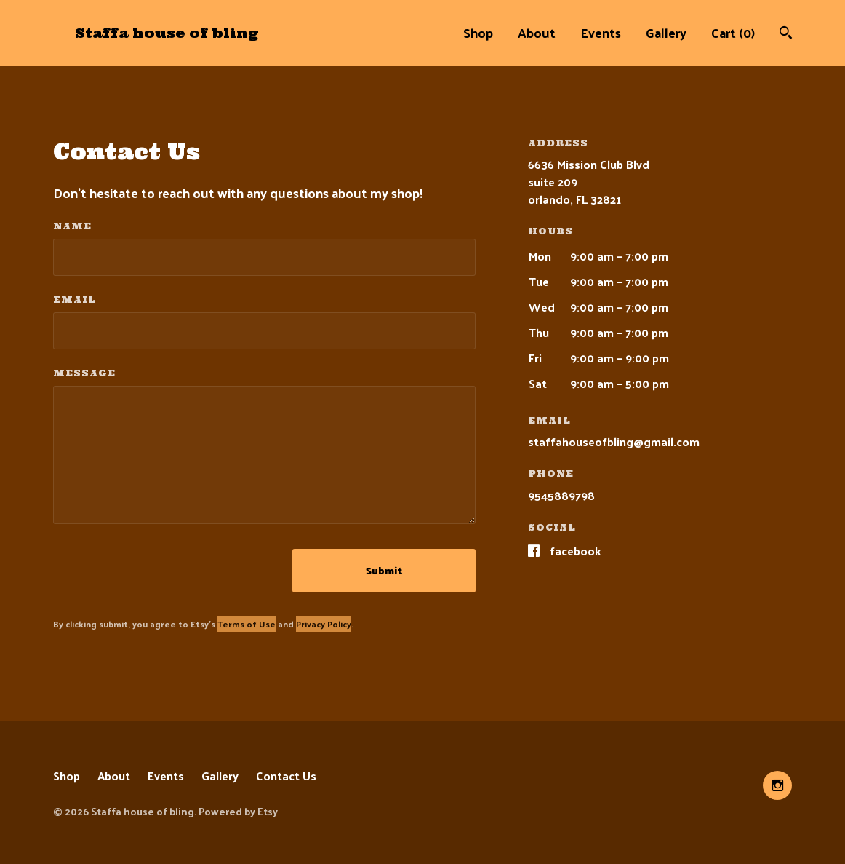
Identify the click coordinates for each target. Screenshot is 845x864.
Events (600, 32)
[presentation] (163, 570)
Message (84, 373)
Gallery (666, 32)
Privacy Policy (323, 624)
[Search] (786, 34)
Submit (384, 570)
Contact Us (286, 775)
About (537, 32)
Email (74, 299)
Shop (478, 32)
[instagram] (777, 785)
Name (72, 226)
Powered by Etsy (238, 811)
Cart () (733, 32)
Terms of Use (246, 624)
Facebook (575, 550)
